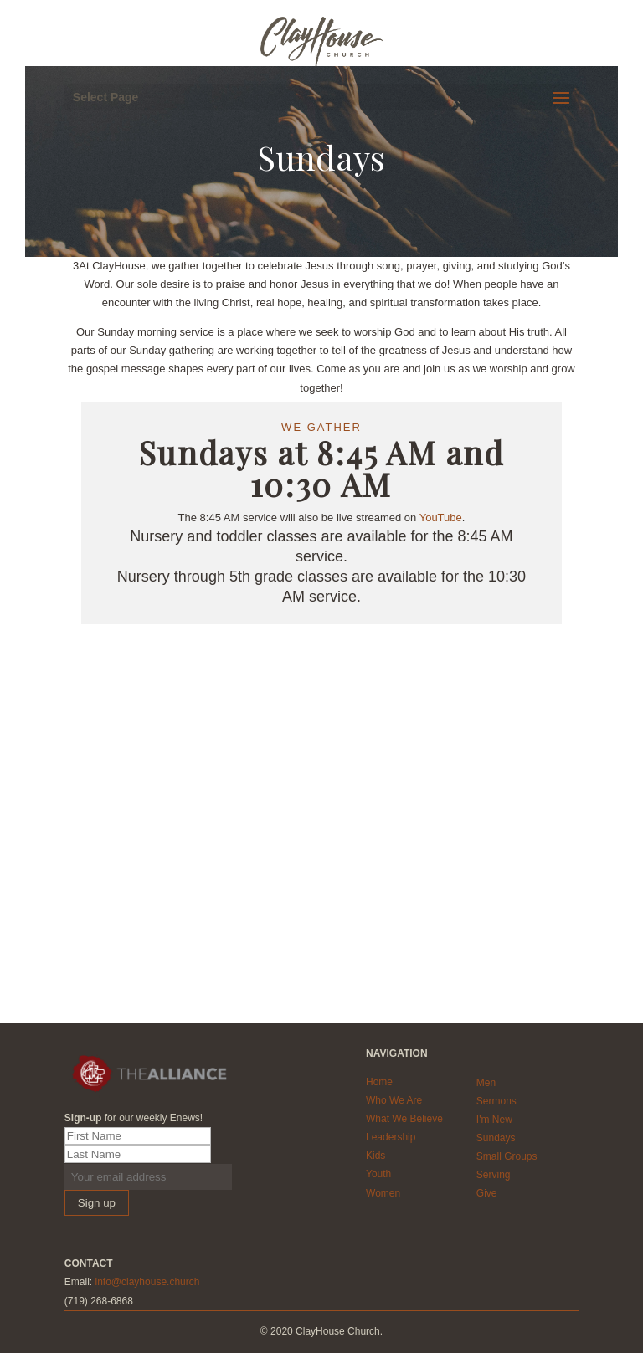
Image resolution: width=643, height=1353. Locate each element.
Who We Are (394, 1100)
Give (486, 1193)
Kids (375, 1155)
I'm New (494, 1119)
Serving (493, 1175)
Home (379, 1082)
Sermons (496, 1101)
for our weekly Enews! (133, 1118)
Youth (378, 1174)
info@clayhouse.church (147, 1282)
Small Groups (507, 1156)
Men (486, 1083)
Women (383, 1193)
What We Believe (404, 1119)
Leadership (390, 1137)
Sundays (496, 1138)
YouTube (440, 517)
